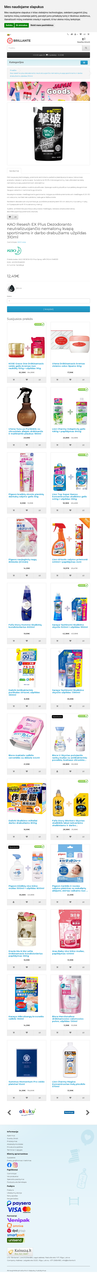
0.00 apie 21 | (48, 55)
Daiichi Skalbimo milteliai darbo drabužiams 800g (23, 821)
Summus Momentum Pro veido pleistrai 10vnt (27, 1082)
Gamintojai (11, 1173)
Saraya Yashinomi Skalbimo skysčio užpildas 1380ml (68, 691)
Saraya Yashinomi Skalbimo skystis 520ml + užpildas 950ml (70, 626)
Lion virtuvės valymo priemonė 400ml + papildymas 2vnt (70, 560)
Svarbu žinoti (12, 1138)
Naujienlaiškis (12, 1198)
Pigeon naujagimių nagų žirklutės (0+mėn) (23, 560)
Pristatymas (12, 1141)
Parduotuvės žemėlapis (17, 1182)
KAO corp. (22, 242)
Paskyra (10, 1190)
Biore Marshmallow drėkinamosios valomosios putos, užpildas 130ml (68, 1019)
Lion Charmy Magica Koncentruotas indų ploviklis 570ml (68, 1084)
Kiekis (9, 296)
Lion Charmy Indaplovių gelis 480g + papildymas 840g (68, 430)
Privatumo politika (15, 1147)
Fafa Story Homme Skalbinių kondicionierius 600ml (25, 626)
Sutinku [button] (9, 25)
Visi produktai (12, 1176)
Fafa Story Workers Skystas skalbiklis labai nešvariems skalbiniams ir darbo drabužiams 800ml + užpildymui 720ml (68, 825)
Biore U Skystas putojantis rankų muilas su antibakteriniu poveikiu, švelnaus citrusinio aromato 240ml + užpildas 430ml (69, 760)
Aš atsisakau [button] (22, 25)
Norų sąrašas (12, 1196)
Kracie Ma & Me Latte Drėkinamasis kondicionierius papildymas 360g (26, 953)
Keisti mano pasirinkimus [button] (42, 25)
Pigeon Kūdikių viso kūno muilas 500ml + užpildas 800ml (26, 887)
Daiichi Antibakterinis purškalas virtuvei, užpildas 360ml (24, 692)
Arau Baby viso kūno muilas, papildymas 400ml (68, 952)
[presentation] (9, 1112)
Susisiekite (11, 1158)
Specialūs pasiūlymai (15, 1179)
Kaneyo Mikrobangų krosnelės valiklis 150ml (26, 1017)
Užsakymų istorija (14, 1193)
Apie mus (11, 1135)
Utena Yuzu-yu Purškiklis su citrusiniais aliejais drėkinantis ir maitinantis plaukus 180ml (26, 431)
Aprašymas (14, 171)
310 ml (14, 288)
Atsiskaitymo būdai (15, 1144)
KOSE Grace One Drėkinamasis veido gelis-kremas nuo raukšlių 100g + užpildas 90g (26, 366)
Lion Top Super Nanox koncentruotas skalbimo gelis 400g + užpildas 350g (69, 496)
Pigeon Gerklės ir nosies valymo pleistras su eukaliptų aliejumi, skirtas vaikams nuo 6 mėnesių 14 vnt (70, 889)
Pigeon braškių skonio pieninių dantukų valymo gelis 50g (26, 495)
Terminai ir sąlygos (14, 1150)
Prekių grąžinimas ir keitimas (19, 1160)
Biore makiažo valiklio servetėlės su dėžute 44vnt (24, 756)
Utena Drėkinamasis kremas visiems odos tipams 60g (68, 364)
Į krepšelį (48, 309)
